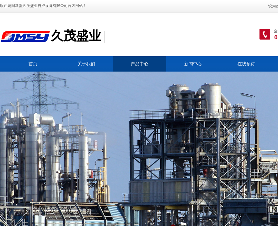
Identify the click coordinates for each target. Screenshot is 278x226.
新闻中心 (193, 64)
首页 (33, 64)
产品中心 (139, 64)
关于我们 (86, 64)
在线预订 (246, 64)
